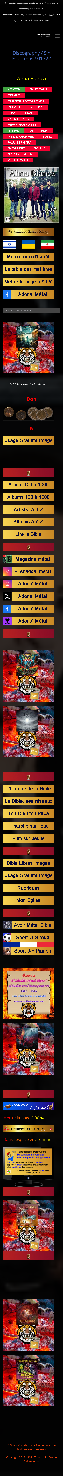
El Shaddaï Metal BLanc (43, 34)
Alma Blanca (31, 78)
